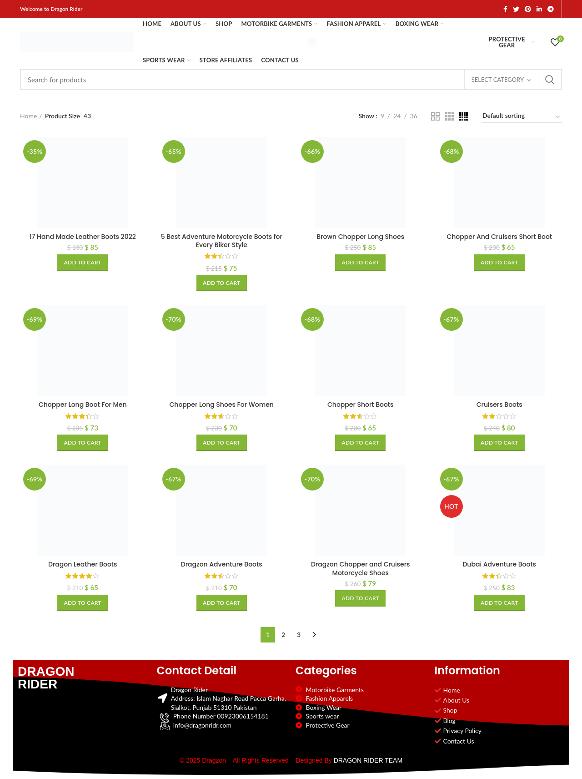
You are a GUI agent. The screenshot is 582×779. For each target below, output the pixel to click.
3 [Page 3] (299, 634)
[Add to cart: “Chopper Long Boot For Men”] (82, 443)
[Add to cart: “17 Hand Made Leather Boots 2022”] (82, 262)
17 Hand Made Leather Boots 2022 (83, 237)
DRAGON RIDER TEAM (368, 760)
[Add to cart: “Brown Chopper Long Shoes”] (360, 262)
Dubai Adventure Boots (499, 564)
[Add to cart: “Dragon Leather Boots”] (82, 603)
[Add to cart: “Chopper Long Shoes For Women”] (221, 443)
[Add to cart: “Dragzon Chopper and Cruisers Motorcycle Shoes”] (360, 598)
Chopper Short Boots (360, 404)
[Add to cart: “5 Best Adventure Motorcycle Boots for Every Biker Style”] (221, 283)
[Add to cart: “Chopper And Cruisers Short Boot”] (499, 262)
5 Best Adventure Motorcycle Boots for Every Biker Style (221, 241)
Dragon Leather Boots (82, 564)
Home (28, 116)
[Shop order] (522, 117)
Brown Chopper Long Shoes (360, 237)
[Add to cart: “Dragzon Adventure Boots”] (221, 603)
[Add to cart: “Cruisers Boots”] (499, 443)
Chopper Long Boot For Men (83, 404)
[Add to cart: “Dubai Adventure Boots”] (499, 603)
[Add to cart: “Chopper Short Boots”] (360, 443)
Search (549, 79)
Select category (498, 79)
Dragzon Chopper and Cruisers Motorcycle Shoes (360, 568)
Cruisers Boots (499, 404)
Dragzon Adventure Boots (221, 564)
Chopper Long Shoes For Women (222, 404)
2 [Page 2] (283, 634)
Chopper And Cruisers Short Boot (499, 237)
